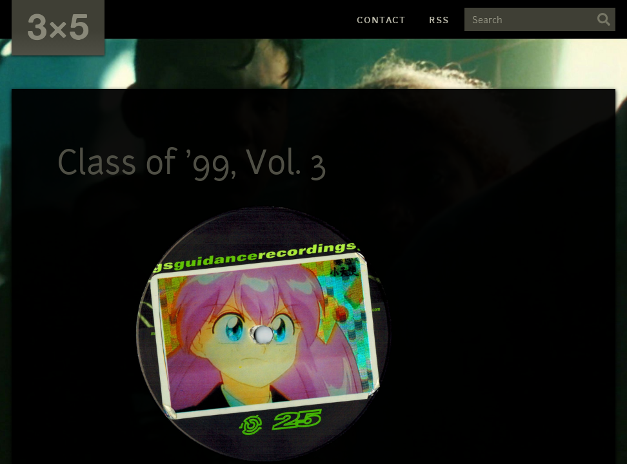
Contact (381, 20)
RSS (439, 20)
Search (603, 19)
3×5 (58, 25)
